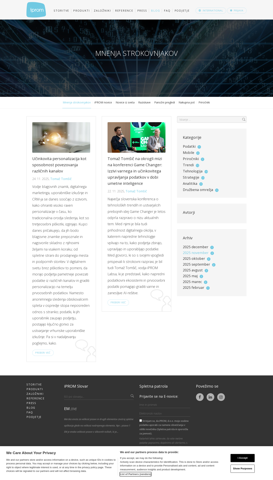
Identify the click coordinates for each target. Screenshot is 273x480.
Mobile (188, 152)
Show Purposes (242, 468)
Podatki (189, 146)
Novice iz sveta (125, 102)
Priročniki (204, 102)
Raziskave (144, 102)
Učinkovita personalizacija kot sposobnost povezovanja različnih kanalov (59, 165)
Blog (155, 10)
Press (142, 10)
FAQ (167, 10)
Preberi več (43, 352)
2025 (198, 247)
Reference (124, 10)
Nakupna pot (187, 102)
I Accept (243, 458)
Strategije (191, 177)
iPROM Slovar (76, 386)
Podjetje (182, 10)
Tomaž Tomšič (61, 179)
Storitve (61, 10)
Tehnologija (193, 171)
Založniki (102, 10)
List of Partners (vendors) (135, 474)
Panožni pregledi (164, 102)
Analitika (190, 183)
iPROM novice (103, 102)
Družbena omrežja (198, 189)
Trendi (188, 165)
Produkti (81, 10)
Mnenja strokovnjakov (77, 102)
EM (70, 408)
